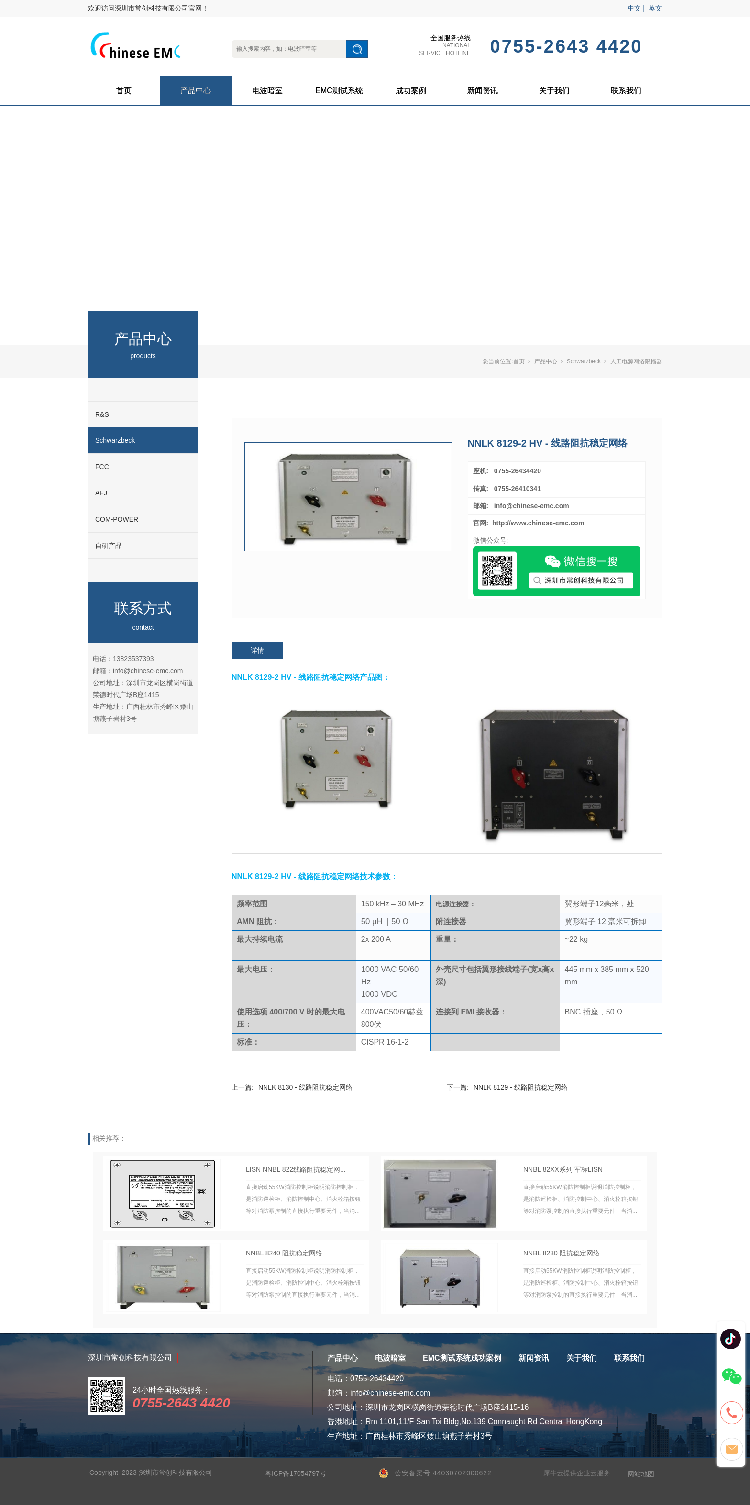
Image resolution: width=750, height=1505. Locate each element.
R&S (102, 414)
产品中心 (195, 91)
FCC (102, 466)
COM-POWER (116, 519)
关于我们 (554, 91)
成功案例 (411, 91)
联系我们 (626, 91)
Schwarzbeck (115, 440)
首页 (124, 91)
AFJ (101, 493)
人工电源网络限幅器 (636, 361)
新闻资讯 (482, 91)
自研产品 (108, 545)
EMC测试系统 (339, 91)
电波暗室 (267, 91)
